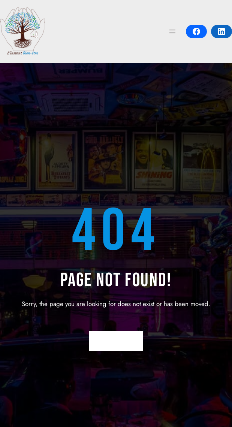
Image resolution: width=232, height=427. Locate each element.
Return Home (116, 340)
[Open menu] (172, 31)
